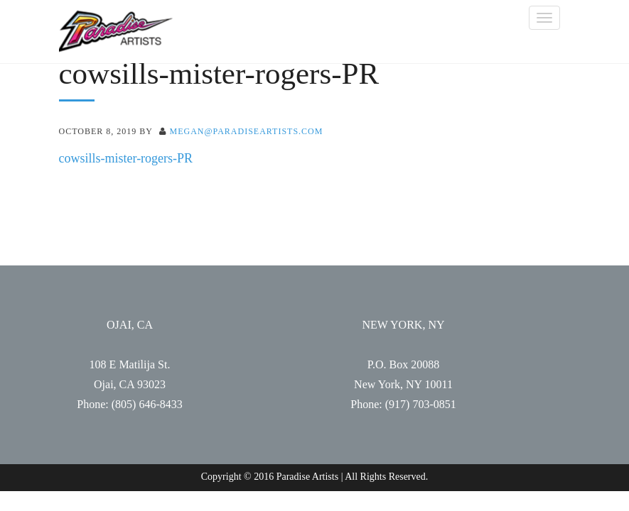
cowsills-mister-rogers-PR (126, 158)
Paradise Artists (116, 32)
